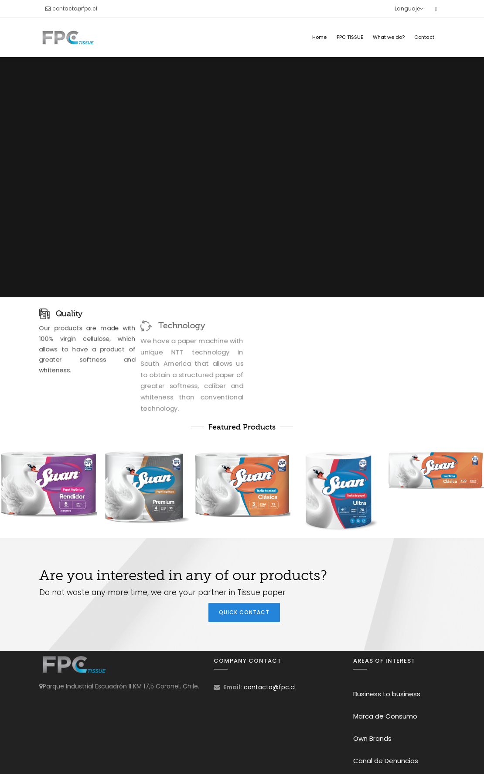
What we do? (389, 37)
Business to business (386, 693)
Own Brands (372, 738)
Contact (424, 37)
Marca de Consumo (385, 716)
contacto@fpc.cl (74, 8)
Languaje (409, 8)
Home (319, 37)
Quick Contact (244, 612)
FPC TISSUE (350, 37)
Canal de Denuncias (385, 760)
